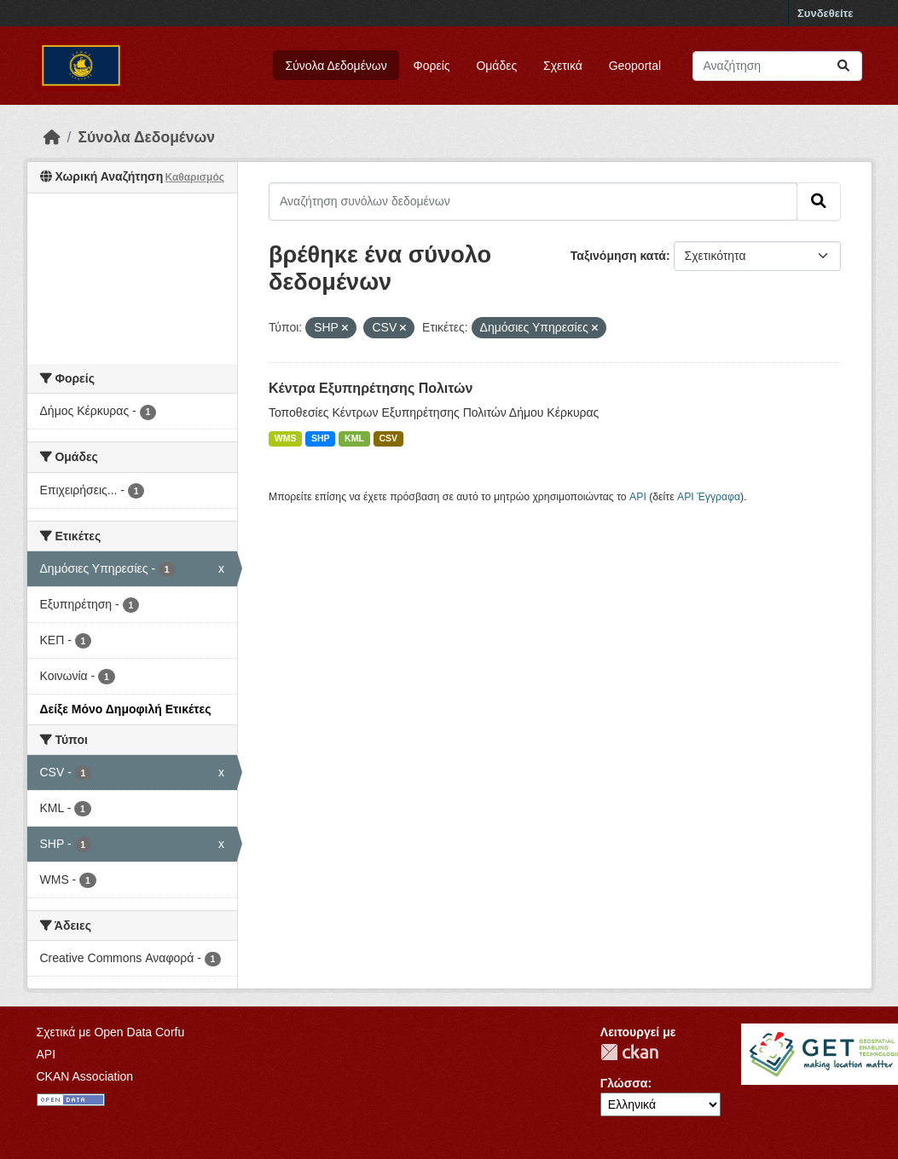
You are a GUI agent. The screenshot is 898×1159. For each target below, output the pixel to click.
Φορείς (432, 65)
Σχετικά (562, 65)
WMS (286, 438)
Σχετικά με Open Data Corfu (111, 1032)
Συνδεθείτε (825, 13)
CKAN (629, 1052)
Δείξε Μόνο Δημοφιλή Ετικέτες (125, 709)
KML (354, 438)
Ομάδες (496, 65)
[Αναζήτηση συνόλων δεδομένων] (777, 66)
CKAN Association (85, 1076)
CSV (388, 438)
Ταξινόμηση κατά (618, 255)
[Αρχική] (52, 137)
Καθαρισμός (194, 177)
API (637, 497)
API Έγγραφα (708, 497)
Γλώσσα (624, 1083)
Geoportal (635, 65)
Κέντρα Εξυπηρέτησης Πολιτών (370, 388)
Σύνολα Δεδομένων (336, 65)
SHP (320, 438)
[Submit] (843, 66)
